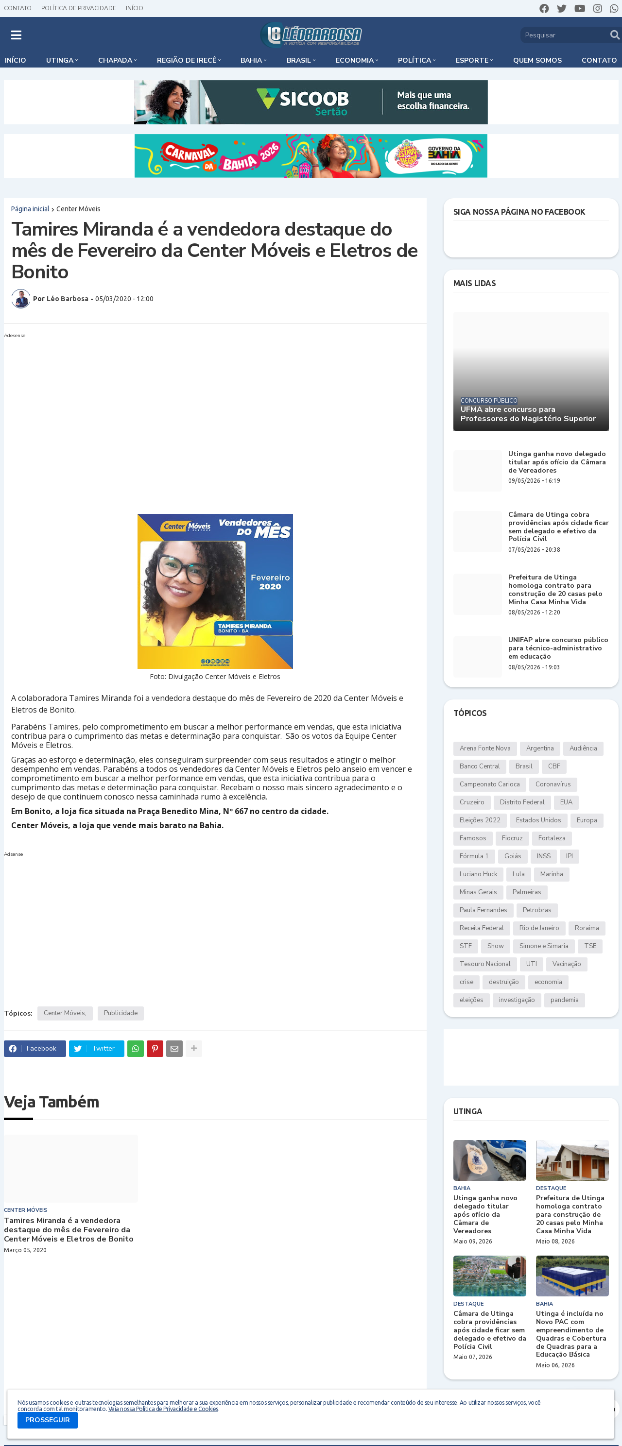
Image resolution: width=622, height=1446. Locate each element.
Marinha (551, 874)
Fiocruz (512, 838)
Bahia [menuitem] (251, 60)
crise (466, 982)
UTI (531, 964)
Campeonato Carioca (490, 784)
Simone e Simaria (544, 946)
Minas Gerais (478, 892)
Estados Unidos (538, 820)
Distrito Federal (522, 802)
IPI (569, 856)
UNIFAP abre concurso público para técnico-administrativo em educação (558, 648)
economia (548, 982)
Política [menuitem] (414, 60)
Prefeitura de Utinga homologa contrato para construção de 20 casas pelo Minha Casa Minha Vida (555, 590)
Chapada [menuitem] (115, 60)
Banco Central (480, 766)
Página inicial (30, 208)
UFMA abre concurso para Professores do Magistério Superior (528, 414)
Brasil (524, 766)
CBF (554, 766)
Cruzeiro (472, 802)
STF (466, 946)
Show (495, 946)
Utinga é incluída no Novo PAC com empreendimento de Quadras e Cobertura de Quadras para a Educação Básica (571, 1334)
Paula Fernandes (483, 910)
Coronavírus (553, 784)
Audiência (583, 748)
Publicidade (121, 1013)
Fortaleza (552, 838)
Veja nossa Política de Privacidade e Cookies (163, 1409)
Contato (18, 8)
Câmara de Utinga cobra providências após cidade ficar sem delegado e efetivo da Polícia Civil (558, 527)
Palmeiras (527, 892)
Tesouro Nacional (485, 964)
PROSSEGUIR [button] (47, 1420)
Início (134, 8)
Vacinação (567, 964)
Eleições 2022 (480, 820)
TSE (590, 946)
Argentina (540, 748)
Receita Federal (482, 928)
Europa (587, 820)
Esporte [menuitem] (472, 60)
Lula (519, 874)
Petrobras (537, 910)
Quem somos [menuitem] (537, 60)
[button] (16, 35)
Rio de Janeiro (539, 928)
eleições (472, 1000)
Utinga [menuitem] (59, 60)
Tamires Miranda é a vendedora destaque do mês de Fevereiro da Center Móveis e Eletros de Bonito (69, 1230)
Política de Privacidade (78, 8)
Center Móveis (78, 208)
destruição (504, 982)
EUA (566, 802)
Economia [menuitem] (355, 60)
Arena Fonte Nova (485, 748)
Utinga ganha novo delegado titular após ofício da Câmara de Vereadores (557, 462)
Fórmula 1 (474, 856)
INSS (544, 856)
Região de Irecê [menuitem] (186, 60)
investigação (517, 1000)
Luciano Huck (478, 874)
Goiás (512, 856)
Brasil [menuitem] (299, 60)
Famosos (473, 838)
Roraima (587, 928)
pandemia (565, 1000)
